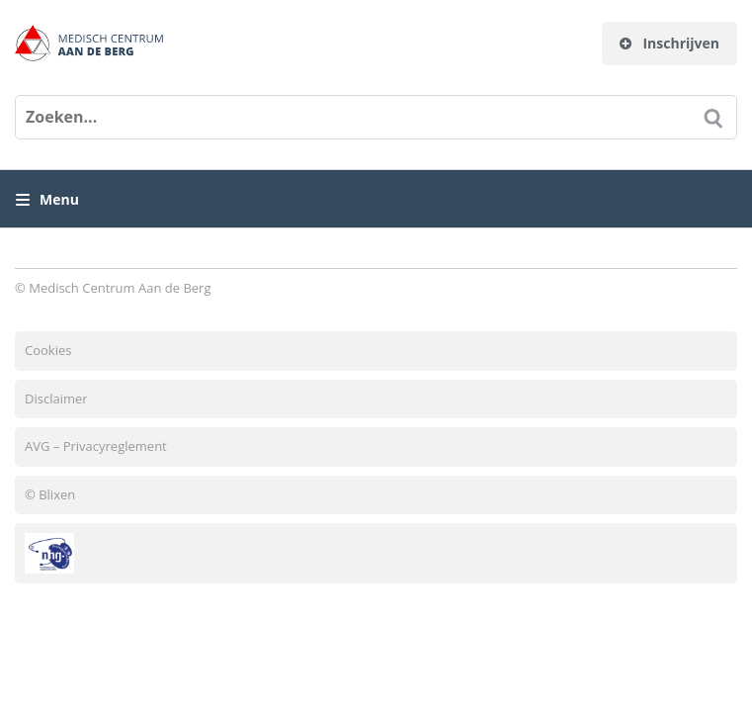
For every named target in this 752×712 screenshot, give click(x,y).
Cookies (48, 350)
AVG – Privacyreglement (96, 446)
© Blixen (50, 494)
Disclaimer (56, 398)
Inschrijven (669, 43)
